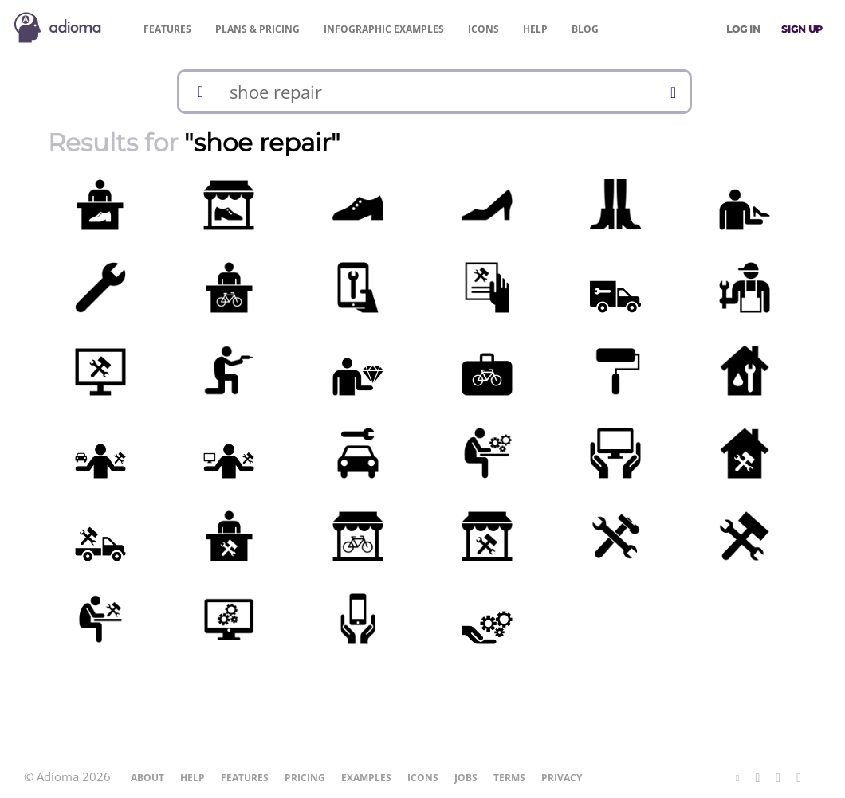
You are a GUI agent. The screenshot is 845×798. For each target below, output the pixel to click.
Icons (483, 29)
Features (167, 29)
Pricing (257, 29)
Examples (384, 29)
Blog (585, 29)
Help (535, 29)
